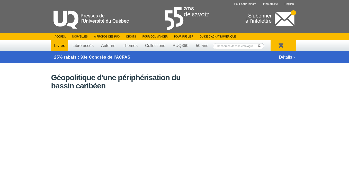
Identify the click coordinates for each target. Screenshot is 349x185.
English (289, 3)
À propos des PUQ (107, 36)
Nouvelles (80, 36)
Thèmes (130, 45)
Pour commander (155, 36)
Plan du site (270, 3)
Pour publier (183, 36)
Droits (131, 36)
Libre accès (83, 45)
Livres (59, 45)
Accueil (60, 36)
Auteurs (108, 45)
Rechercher (261, 46)
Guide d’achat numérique (218, 36)
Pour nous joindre (245, 3)
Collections (155, 45)
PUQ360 (180, 45)
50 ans (202, 45)
